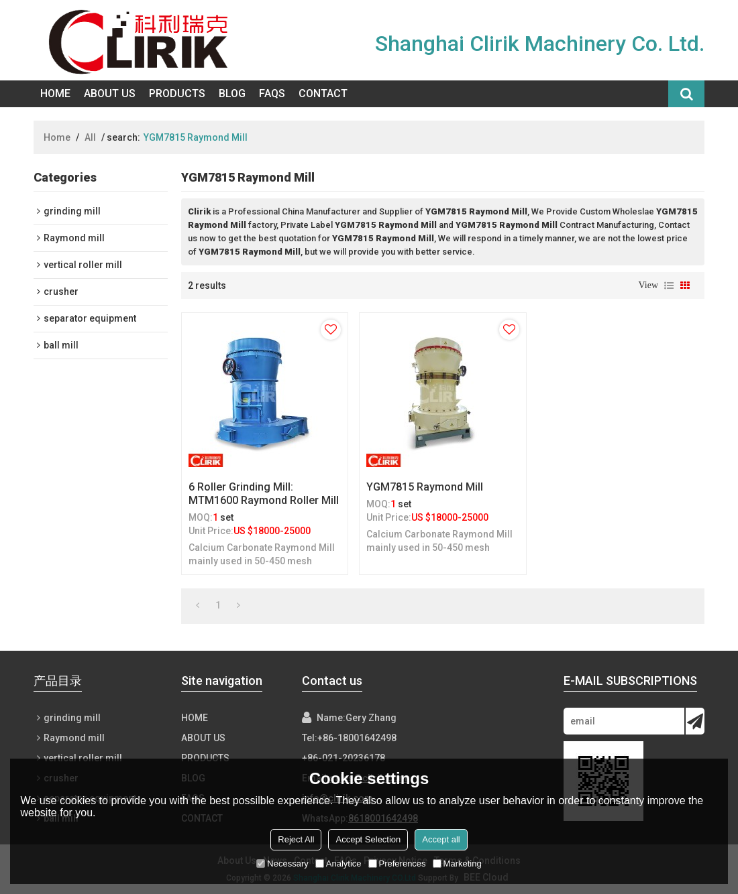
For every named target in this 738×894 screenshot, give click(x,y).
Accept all (441, 839)
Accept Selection (368, 839)
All (90, 137)
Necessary (282, 863)
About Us (110, 93)
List (669, 285)
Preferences (397, 863)
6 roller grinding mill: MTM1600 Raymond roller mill (264, 494)
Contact (323, 93)
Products (177, 93)
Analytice (338, 863)
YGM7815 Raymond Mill (424, 487)
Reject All (296, 839)
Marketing (457, 863)
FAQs (272, 93)
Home (55, 93)
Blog (232, 93)
